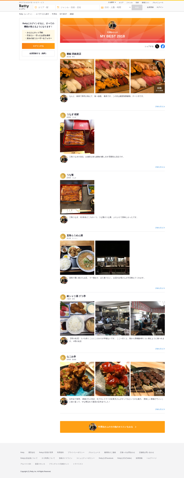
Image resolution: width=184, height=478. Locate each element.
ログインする (38, 46)
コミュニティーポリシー (85, 458)
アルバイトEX (25, 464)
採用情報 (139, 458)
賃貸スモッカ (40, 464)
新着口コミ (146, 2)
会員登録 (150, 7)
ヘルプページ (152, 458)
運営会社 (31, 452)
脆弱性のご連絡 (110, 452)
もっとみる (159, 89)
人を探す (111, 2)
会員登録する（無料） (38, 53)
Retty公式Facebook (106, 458)
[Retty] (24, 7)
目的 (137, 2)
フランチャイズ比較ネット (59, 464)
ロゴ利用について (48, 458)
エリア (121, 2)
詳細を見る (159, 106)
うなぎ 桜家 (73, 114)
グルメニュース (158, 2)
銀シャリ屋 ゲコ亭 (76, 296)
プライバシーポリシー (76, 452)
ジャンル (129, 2)
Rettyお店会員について (29, 458)
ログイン (160, 7)
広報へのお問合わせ (127, 452)
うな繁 (70, 175)
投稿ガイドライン (65, 458)
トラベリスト (78, 464)
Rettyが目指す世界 (46, 452)
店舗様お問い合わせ (146, 452)
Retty (22, 452)
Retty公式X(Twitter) (124, 458)
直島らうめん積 (75, 235)
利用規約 (60, 452)
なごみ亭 (71, 356)
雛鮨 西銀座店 (74, 54)
